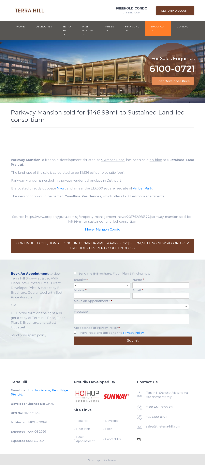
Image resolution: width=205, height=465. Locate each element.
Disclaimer (109, 460)
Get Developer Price (174, 81)
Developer (44, 26)
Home (20, 26)
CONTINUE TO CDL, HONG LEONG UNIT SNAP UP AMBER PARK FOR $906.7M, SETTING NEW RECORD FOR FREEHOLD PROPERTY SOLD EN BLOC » (102, 245)
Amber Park (142, 188)
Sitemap (94, 460)
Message (81, 311)
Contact (183, 26)
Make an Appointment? (93, 301)
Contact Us (113, 439)
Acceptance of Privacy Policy (97, 328)
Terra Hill (67, 30)
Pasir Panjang (88, 30)
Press (109, 28)
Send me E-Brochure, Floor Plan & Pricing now (114, 273)
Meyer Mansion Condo (102, 229)
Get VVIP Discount (175, 10)
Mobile (80, 290)
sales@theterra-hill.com (163, 426)
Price (108, 429)
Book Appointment (85, 439)
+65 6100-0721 (156, 417)
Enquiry (81, 279)
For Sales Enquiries (173, 53)
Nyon (61, 188)
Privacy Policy (133, 333)
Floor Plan (83, 429)
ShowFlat (158, 28)
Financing (132, 28)
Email (137, 290)
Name (138, 279)
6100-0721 (172, 64)
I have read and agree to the (111, 333)
